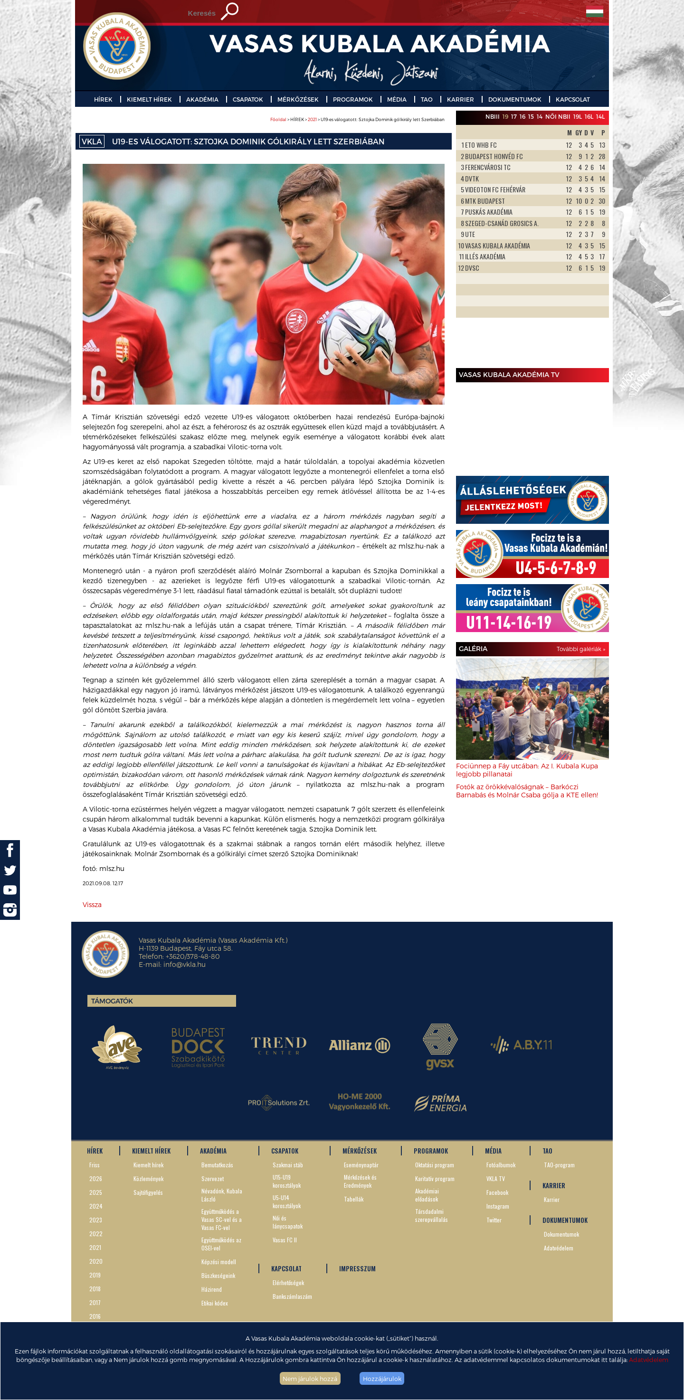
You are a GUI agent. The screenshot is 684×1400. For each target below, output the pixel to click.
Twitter (494, 1220)
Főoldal (278, 119)
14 (539, 116)
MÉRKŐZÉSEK (298, 99)
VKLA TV (495, 1178)
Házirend (211, 1289)
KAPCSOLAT (573, 99)
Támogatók (112, 1001)
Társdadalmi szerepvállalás (431, 1215)
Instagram (497, 1206)
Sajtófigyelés (148, 1192)
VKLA (92, 141)
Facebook (497, 1192)
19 (505, 116)
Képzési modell (218, 1262)
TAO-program (559, 1165)
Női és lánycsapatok (288, 1222)
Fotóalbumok (500, 1165)
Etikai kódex (214, 1303)
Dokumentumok (561, 1234)
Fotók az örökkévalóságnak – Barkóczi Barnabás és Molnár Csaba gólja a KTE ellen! (527, 791)
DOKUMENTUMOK (515, 99)
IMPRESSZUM (357, 1268)
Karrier (552, 1199)
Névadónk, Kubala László (221, 1195)
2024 (96, 1206)
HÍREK (103, 99)
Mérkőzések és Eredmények (360, 1181)
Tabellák (353, 1199)
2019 (95, 1275)
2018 (95, 1289)
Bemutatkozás (217, 1165)
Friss (94, 1165)
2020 (96, 1261)
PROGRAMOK (353, 99)
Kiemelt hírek (148, 1165)
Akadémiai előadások (427, 1195)
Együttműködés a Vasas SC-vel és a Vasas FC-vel (221, 1219)
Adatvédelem (648, 1359)
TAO (427, 99)
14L (600, 116)
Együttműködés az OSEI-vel (221, 1244)
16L (589, 116)
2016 (95, 1316)
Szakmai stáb (288, 1165)
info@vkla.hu (184, 964)
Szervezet (212, 1178)
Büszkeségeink (218, 1275)
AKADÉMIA (202, 99)
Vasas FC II (285, 1240)
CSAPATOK (248, 99)
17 (514, 116)
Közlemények (148, 1178)
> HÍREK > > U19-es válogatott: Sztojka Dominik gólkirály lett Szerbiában (357, 119)
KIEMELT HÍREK (149, 99)
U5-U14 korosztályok (287, 1201)
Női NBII (557, 116)
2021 (312, 119)
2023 (95, 1220)
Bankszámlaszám (292, 1296)
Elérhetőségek (288, 1282)
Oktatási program (434, 1165)
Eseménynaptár (361, 1165)
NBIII (492, 116)
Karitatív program (435, 1178)
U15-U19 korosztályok (287, 1181)
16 (522, 116)
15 (531, 116)
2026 (95, 1178)
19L (577, 116)
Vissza (92, 904)
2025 (95, 1192)
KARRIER (460, 99)
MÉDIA (397, 99)
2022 (96, 1234)
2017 (95, 1302)
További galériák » (581, 648)
